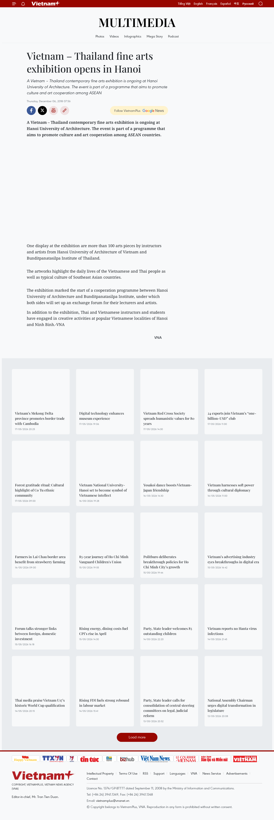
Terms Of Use (128, 773)
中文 (236, 3)
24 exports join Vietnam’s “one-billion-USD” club (232, 416)
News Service (212, 773)
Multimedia (137, 22)
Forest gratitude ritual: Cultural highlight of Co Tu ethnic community (39, 490)
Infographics (132, 36)
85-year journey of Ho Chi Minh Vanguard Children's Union (103, 559)
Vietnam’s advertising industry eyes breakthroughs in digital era (233, 559)
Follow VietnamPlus (127, 110)
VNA (194, 773)
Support (158, 773)
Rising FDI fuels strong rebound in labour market (104, 703)
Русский (248, 3)
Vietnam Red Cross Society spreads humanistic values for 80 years (168, 418)
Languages (177, 773)
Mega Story (155, 36)
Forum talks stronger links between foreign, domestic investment (36, 633)
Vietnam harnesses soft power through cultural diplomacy (231, 487)
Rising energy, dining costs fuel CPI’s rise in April (103, 631)
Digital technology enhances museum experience (101, 416)
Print (53, 110)
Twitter (42, 110)
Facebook (31, 110)
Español (225, 4)
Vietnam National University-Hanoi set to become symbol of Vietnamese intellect (103, 490)
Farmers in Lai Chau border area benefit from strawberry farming (40, 559)
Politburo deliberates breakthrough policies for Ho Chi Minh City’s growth (166, 561)
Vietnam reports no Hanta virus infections (232, 631)
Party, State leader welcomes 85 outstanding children (167, 631)
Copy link (64, 110)
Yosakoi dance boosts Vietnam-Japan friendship (167, 487)
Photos (99, 36)
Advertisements (236, 773)
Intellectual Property (100, 773)
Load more (137, 737)
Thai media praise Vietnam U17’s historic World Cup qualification (40, 703)
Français (211, 4)
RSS (145, 773)
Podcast (173, 36)
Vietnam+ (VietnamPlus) (46, 3)
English (198, 4)
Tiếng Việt (184, 4)
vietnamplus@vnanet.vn (112, 800)
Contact (92, 778)
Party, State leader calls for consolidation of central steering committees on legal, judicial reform (168, 708)
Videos (114, 36)
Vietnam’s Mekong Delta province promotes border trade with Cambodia (40, 418)
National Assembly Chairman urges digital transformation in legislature (232, 705)
